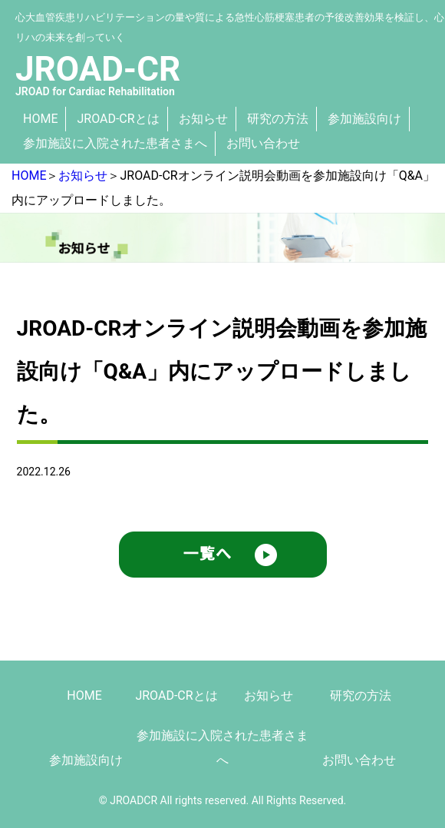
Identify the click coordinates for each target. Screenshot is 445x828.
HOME (40, 118)
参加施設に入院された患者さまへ (115, 143)
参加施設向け (364, 118)
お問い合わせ (263, 143)
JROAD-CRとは (118, 118)
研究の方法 (277, 118)
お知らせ (203, 118)
